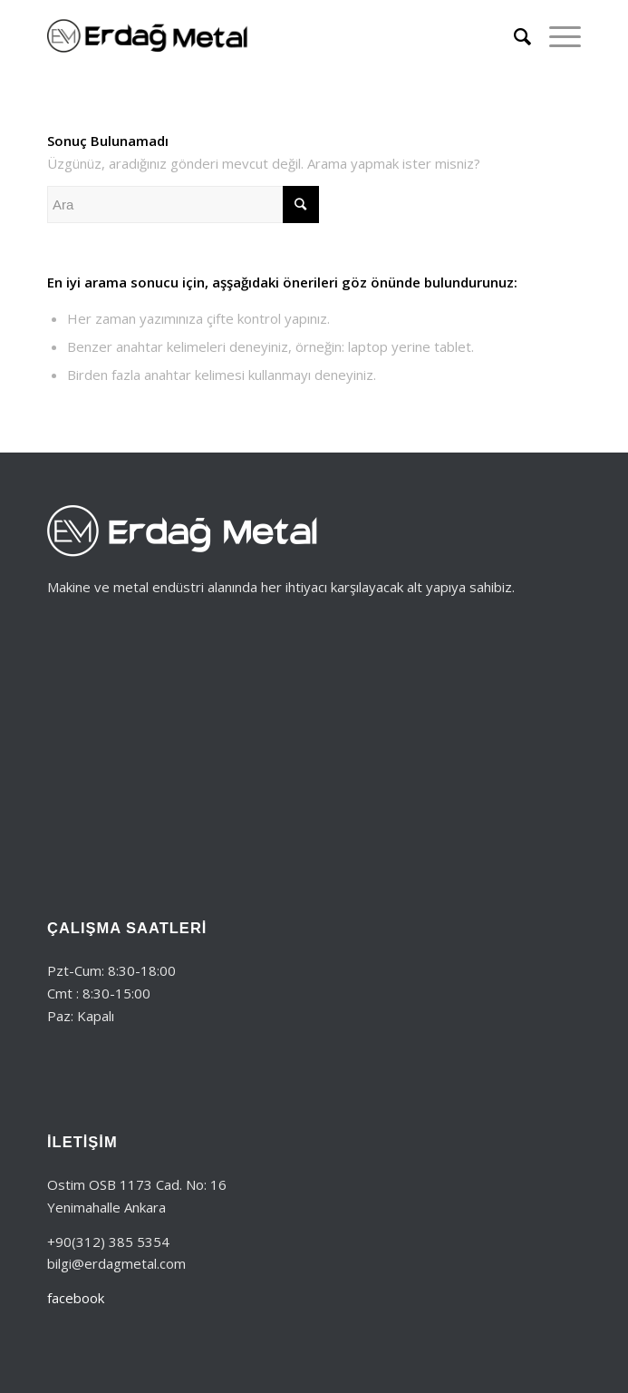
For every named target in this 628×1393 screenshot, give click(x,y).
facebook (75, 1298)
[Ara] (513, 36)
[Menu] (556, 36)
